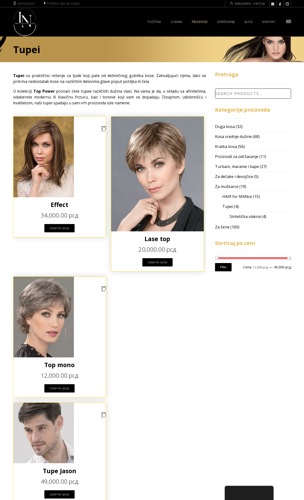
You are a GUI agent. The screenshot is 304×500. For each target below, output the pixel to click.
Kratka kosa (226, 146)
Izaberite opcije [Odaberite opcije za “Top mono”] (59, 388)
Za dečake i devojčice (234, 176)
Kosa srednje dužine (233, 136)
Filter (223, 267)
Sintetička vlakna (245, 216)
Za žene (222, 227)
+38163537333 (26, 3)
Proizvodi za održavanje (236, 156)
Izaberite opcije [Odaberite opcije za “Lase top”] (157, 262)
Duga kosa (225, 126)
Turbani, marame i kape (237, 166)
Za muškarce (226, 186)
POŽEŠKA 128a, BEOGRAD (63, 3)
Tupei (227, 206)
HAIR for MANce (237, 196)
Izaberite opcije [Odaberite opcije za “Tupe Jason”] (59, 494)
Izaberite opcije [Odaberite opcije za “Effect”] (59, 228)
